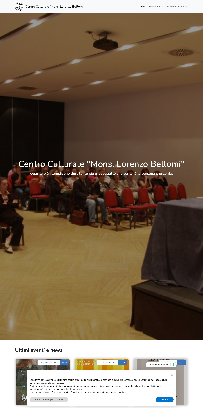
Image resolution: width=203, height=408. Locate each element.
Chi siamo (171, 6)
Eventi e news (155, 6)
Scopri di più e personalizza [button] (49, 399)
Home (142, 6)
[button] (172, 374)
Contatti (182, 6)
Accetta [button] (165, 399)
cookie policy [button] (57, 383)
